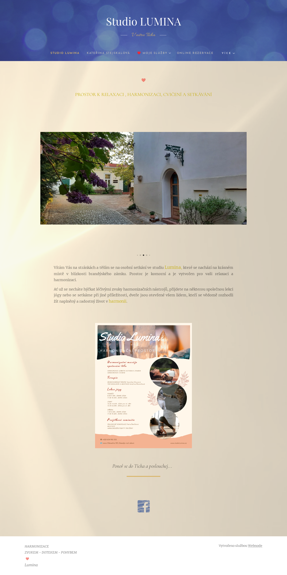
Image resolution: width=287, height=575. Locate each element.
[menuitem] (61, 53)
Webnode (255, 546)
